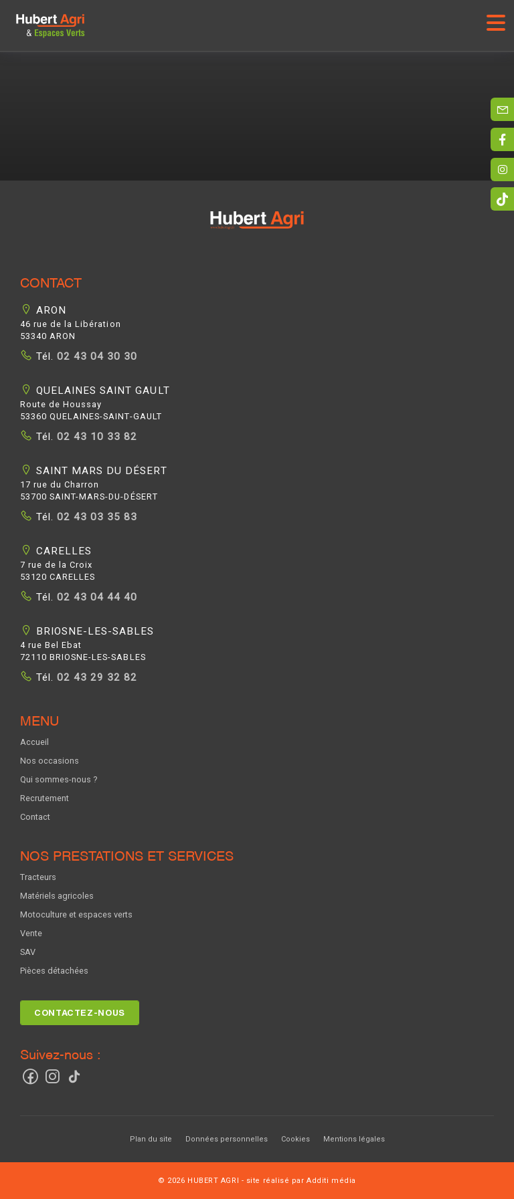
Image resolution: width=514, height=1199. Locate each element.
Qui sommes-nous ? (58, 779)
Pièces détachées (54, 971)
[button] (257, 228)
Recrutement (44, 798)
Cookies (295, 1139)
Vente (31, 933)
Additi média (331, 1180)
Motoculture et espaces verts (76, 914)
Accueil (34, 742)
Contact (35, 817)
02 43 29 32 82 (95, 677)
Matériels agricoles (57, 896)
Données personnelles (226, 1139)
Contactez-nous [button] (79, 1013)
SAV (27, 952)
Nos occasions (49, 761)
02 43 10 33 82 (95, 437)
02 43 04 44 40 (95, 597)
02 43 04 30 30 (95, 356)
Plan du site (151, 1139)
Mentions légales (354, 1139)
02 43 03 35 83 (95, 517)
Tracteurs (38, 877)
